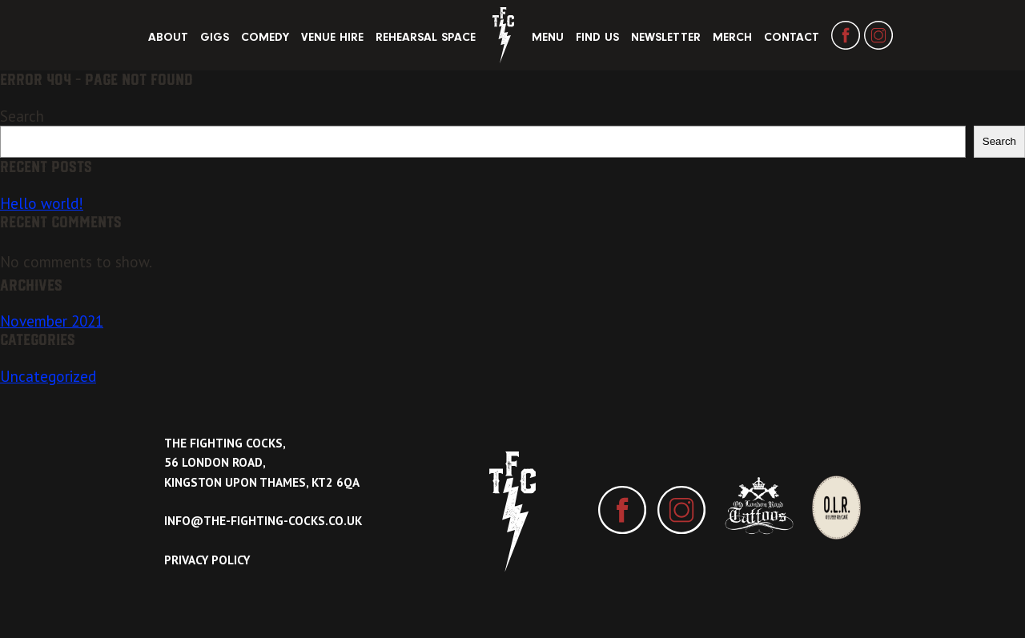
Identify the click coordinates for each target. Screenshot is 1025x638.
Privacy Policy (207, 560)
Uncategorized (48, 376)
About (168, 37)
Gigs (214, 37)
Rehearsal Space (426, 37)
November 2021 (51, 321)
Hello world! (41, 203)
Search (22, 116)
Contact (791, 37)
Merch (732, 37)
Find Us (597, 37)
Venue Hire (332, 37)
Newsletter (666, 37)
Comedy (265, 37)
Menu (548, 37)
